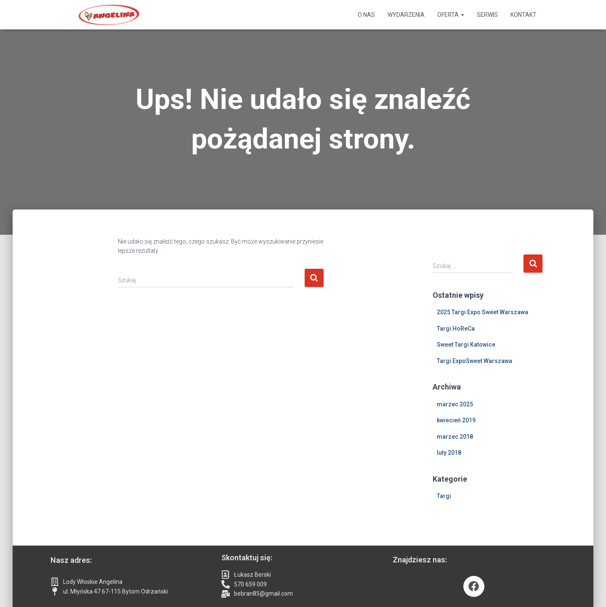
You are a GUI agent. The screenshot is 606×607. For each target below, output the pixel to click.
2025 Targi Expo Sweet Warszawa (482, 312)
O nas (366, 14)
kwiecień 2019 (456, 420)
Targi (444, 496)
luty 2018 (449, 452)
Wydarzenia (406, 14)
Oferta (450, 14)
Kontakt (523, 14)
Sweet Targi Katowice (466, 344)
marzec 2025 (455, 404)
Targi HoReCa (456, 328)
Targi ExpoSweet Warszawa (474, 361)
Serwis (487, 14)
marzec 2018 (455, 436)
